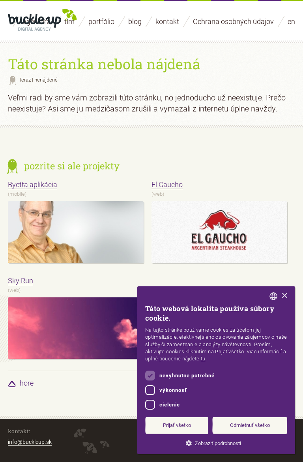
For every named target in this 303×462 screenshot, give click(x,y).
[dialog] (216, 370)
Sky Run (20, 280)
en (291, 21)
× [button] (284, 296)
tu (203, 359)
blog (135, 21)
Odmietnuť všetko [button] (250, 425)
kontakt (167, 21)
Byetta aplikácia (32, 184)
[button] (216, 442)
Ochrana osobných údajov (233, 21)
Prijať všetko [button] (177, 425)
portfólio (101, 21)
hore (27, 383)
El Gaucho (167, 184)
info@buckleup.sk (30, 442)
